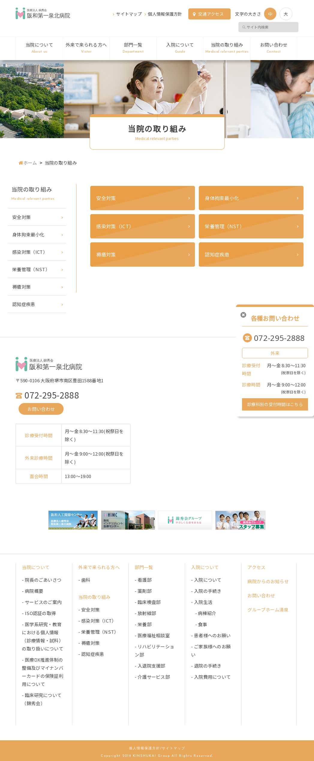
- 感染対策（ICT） (97, 620)
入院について (180, 48)
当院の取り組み (227, 48)
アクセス (256, 567)
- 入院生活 (201, 602)
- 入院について (206, 579)
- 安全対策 (89, 609)
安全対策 (106, 198)
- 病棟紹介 (203, 613)
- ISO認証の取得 (39, 613)
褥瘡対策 (106, 254)
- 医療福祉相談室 (152, 635)
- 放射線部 (145, 613)
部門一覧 (133, 48)
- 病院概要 (32, 590)
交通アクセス (211, 14)
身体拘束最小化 (222, 198)
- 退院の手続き (206, 665)
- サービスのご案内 (41, 602)
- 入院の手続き (206, 590)
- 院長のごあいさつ (41, 579)
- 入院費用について (211, 676)
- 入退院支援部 (150, 665)
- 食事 (199, 624)
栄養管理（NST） (224, 226)
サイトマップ (129, 14)
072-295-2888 (279, 337)
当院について (39, 48)
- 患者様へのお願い (211, 635)
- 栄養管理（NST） (98, 631)
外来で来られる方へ (86, 48)
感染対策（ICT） (115, 226)
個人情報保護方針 (165, 14)
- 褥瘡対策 (89, 642)
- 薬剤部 (143, 590)
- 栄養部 (143, 624)
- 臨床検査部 (147, 602)
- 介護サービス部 (152, 676)
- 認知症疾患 (91, 653)
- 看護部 (143, 579)
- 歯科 (84, 579)
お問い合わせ (273, 48)
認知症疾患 (217, 254)
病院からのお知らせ (268, 581)
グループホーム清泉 (268, 609)
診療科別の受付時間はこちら (275, 404)
